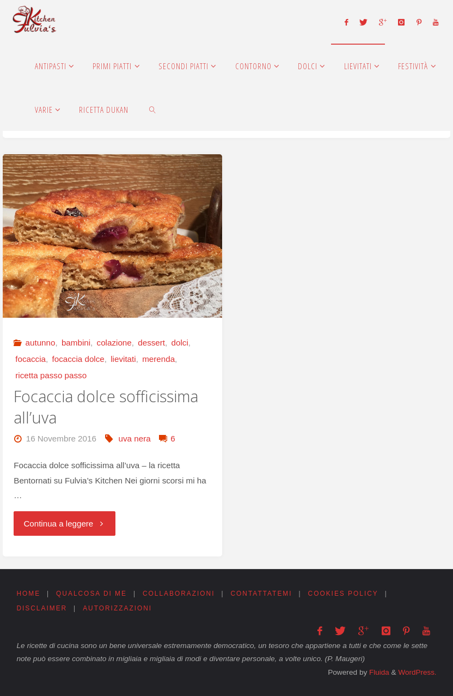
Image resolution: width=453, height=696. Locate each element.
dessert (151, 342)
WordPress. (416, 672)
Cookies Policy (348, 594)
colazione (114, 342)
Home (28, 594)
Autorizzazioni (119, 609)
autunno (41, 342)
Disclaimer (42, 609)
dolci (180, 342)
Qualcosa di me (92, 594)
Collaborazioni (181, 594)
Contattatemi (265, 594)
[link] (153, 109)
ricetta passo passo (51, 375)
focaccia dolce (78, 359)
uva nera (135, 438)
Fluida (377, 672)
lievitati (123, 359)
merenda (158, 359)
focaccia (30, 359)
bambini (76, 342)
